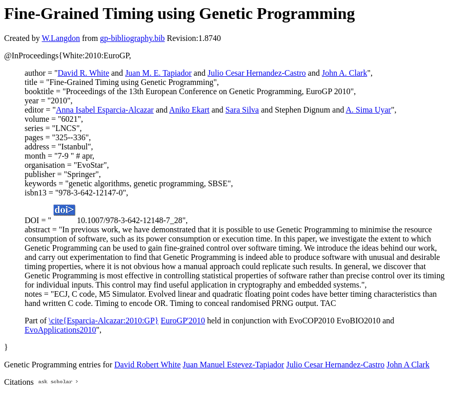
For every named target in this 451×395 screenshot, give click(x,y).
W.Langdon (61, 38)
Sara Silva (242, 109)
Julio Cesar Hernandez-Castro (257, 73)
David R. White (83, 73)
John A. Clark (344, 73)
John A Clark (407, 364)
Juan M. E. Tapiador (158, 73)
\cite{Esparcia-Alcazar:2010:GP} (103, 320)
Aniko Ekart (189, 109)
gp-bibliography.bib (132, 38)
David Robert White (147, 364)
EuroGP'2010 (183, 320)
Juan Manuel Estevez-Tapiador (233, 364)
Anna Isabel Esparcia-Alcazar (105, 109)
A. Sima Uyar (368, 109)
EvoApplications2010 (60, 329)
